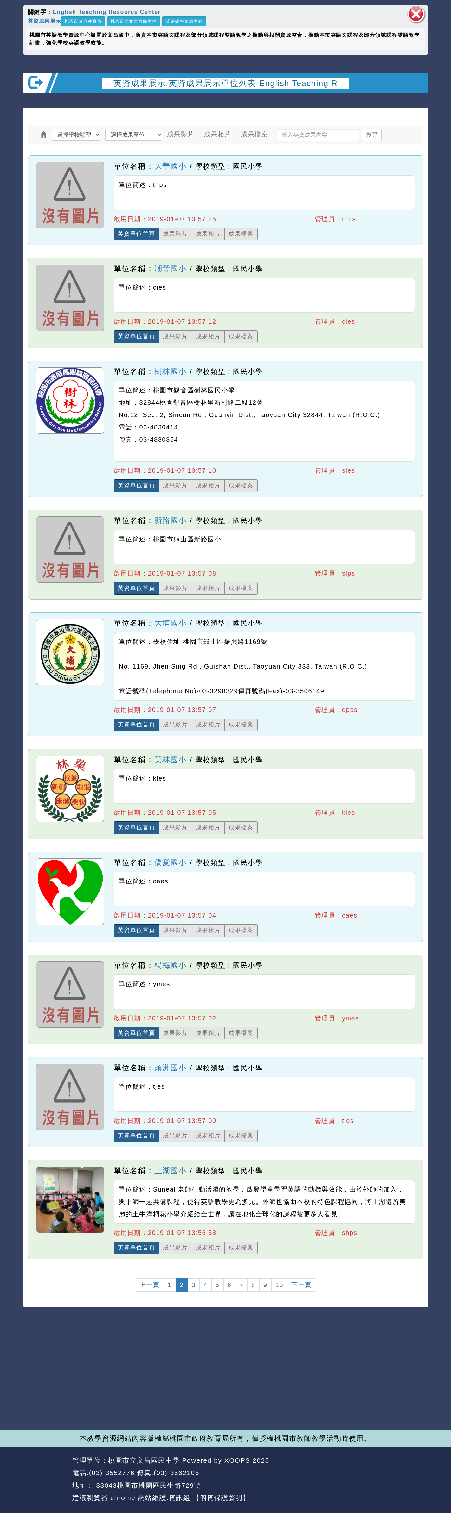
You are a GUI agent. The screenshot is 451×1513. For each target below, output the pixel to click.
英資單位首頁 (136, 234)
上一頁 (149, 1284)
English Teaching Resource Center (107, 12)
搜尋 (371, 135)
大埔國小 (170, 623)
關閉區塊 (416, 14)
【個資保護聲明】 (221, 1497)
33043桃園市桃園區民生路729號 (147, 1485)
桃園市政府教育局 (83, 21)
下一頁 (301, 1284)
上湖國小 (170, 1170)
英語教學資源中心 (184, 21)
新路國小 (170, 520)
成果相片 (217, 134)
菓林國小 (170, 759)
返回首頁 (370, 1473)
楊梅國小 (170, 965)
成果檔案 (254, 134)
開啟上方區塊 (418, 101)
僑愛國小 (170, 862)
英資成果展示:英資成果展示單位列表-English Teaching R (225, 83)
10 (279, 1284)
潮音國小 (170, 268)
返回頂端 (411, 1473)
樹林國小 (170, 371)
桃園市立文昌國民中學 (134, 21)
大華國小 (170, 166)
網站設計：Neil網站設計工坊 (45, 1479)
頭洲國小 (170, 1067)
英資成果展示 (44, 20)
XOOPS (237, 1460)
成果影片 (180, 134)
